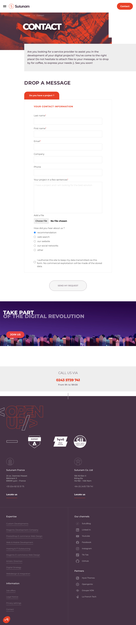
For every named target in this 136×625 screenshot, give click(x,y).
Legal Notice (12, 597)
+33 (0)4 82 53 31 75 (15, 486)
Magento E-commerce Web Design (23, 555)
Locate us (11, 494)
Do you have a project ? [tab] (41, 95)
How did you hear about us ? (49, 228)
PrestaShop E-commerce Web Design (24, 536)
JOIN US (15, 334)
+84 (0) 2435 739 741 (83, 486)
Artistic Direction (14, 561)
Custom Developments (17, 524)
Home (27, 15)
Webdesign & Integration (18, 574)
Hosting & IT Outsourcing (18, 549)
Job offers (10, 591)
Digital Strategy (13, 568)
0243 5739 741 (68, 380)
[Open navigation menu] (4, 6)
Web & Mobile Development (19, 543)
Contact (10, 610)
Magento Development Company (22, 530)
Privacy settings (13, 603)
